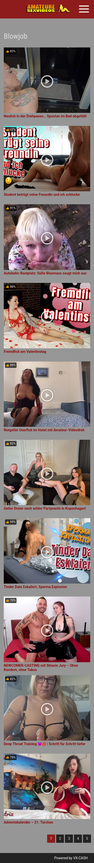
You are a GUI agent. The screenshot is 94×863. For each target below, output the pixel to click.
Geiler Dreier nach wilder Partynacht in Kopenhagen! (45, 508)
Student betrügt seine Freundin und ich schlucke (42, 195)
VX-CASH (80, 858)
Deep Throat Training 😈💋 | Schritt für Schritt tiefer (44, 744)
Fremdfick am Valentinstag (25, 352)
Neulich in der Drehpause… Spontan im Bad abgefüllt (45, 116)
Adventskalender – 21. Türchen (28, 822)
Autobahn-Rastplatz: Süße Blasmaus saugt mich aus (45, 273)
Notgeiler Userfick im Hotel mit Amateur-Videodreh (44, 430)
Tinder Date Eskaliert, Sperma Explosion (35, 587)
